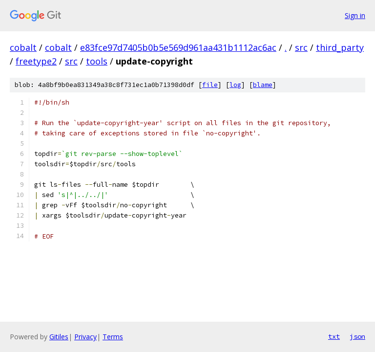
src (301, 47)
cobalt (23, 47)
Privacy (85, 336)
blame (262, 85)
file (210, 85)
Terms (113, 336)
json (357, 336)
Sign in (355, 15)
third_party (340, 47)
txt (334, 336)
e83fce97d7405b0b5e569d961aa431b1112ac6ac (178, 47)
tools (96, 61)
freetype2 (36, 61)
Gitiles (58, 336)
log (235, 85)
